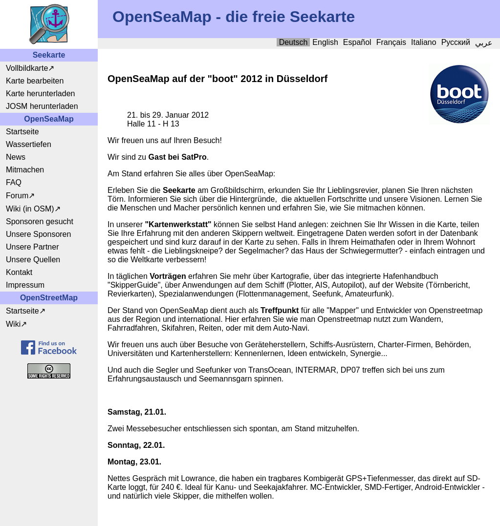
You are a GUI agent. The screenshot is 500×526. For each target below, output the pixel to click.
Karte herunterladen (40, 93)
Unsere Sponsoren (38, 234)
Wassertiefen (28, 144)
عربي (484, 43)
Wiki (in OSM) (30, 209)
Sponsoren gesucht (39, 221)
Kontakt (19, 272)
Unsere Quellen (33, 259)
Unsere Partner (32, 247)
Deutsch (293, 42)
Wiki (13, 324)
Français (391, 42)
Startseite (22, 131)
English (325, 42)
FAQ (14, 182)
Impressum (25, 285)
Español (357, 42)
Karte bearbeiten (35, 81)
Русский (455, 42)
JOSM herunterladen (42, 106)
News (15, 157)
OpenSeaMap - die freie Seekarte (233, 16)
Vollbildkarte (27, 68)
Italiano (423, 42)
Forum (17, 195)
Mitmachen (25, 170)
